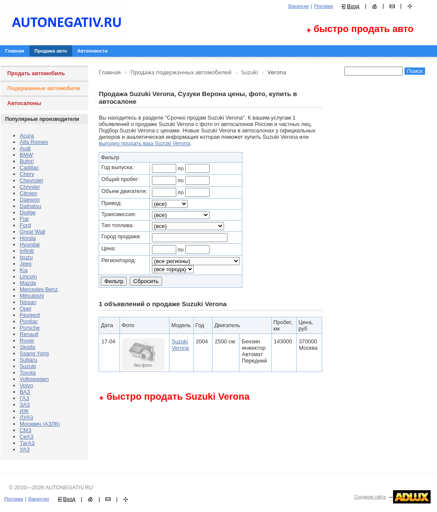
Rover (27, 340)
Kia (24, 270)
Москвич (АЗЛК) (40, 424)
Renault (29, 334)
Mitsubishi (32, 296)
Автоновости (92, 50)
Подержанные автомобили (43, 88)
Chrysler (30, 187)
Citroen (28, 193)
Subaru (28, 360)
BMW (26, 155)
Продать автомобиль (36, 73)
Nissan (28, 302)
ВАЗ (25, 392)
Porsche (30, 328)
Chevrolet (31, 180)
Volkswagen (34, 379)
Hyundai (30, 244)
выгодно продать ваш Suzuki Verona (144, 143)
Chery (27, 174)
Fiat (24, 219)
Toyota (28, 372)
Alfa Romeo (34, 142)
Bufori (27, 161)
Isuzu (26, 257)
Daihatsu (30, 206)
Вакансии (298, 6)
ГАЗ (24, 398)
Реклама (323, 6)
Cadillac (29, 167)
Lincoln (28, 276)
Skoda (27, 347)
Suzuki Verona (180, 344)
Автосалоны (24, 103)
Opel (25, 308)
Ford (25, 225)
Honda (28, 238)
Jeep (26, 263)
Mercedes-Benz (39, 289)
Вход (353, 6)
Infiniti (27, 251)
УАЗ (24, 449)
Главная (14, 50)
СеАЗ (26, 436)
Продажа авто (51, 50)
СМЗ (26, 430)
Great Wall (32, 231)
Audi (25, 148)
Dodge (28, 212)
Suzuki (28, 366)
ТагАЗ (27, 443)
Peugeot (30, 315)
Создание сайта (370, 496)
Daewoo (30, 199)
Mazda (28, 283)
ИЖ (24, 411)
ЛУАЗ (26, 417)
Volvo (26, 385)
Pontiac (29, 321)
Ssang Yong (34, 353)
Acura (27, 135)
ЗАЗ (25, 404)
